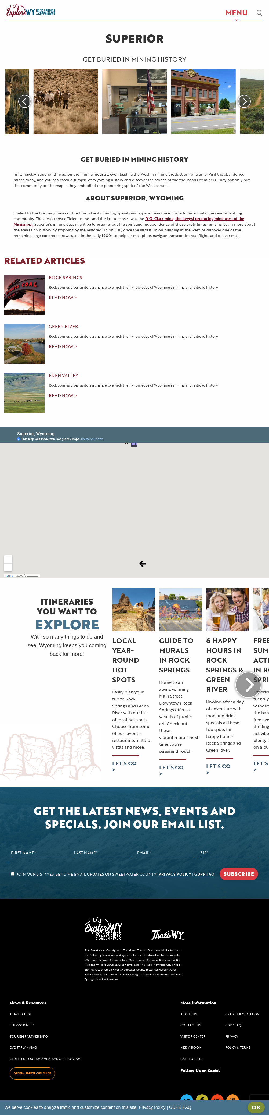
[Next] (244, 101)
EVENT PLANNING (23, 1047)
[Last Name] (103, 853)
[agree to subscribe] (12, 874)
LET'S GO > (124, 766)
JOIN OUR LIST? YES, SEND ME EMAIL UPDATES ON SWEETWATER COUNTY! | (113, 874)
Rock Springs (65, 277)
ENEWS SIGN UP (22, 1024)
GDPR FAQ (204, 874)
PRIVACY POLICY (175, 874)
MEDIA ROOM (191, 1047)
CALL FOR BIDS (191, 1058)
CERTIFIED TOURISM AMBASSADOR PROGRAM (45, 1058)
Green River (63, 326)
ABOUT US (188, 1013)
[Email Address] (166, 853)
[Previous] (24, 101)
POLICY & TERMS (237, 1047)
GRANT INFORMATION (242, 1013)
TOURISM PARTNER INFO (29, 1036)
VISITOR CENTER (193, 1036)
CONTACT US (190, 1024)
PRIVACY (231, 1036)
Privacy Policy (152, 1107)
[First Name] (40, 853)
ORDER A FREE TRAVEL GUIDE (32, 1073)
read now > (63, 297)
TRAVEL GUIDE (21, 1013)
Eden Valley (63, 375)
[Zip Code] (229, 853)
